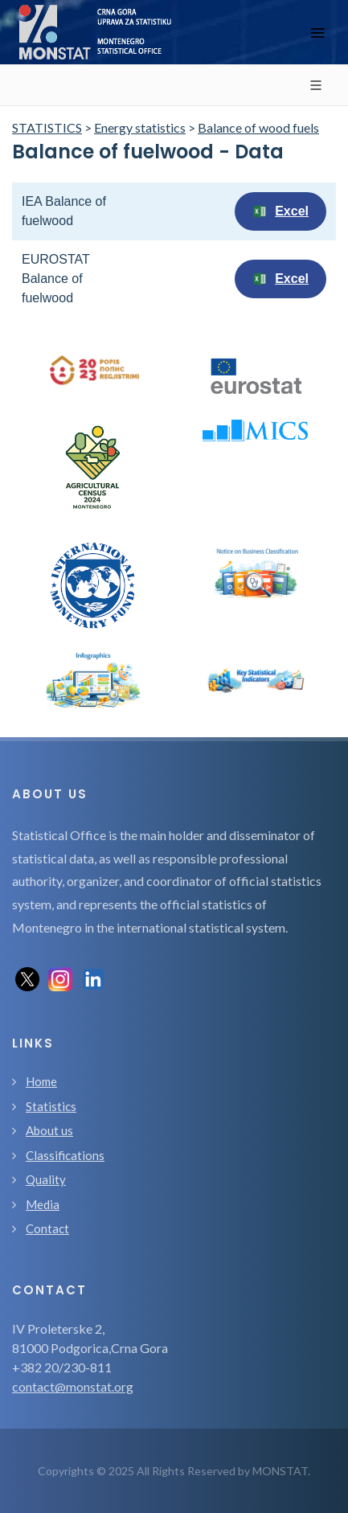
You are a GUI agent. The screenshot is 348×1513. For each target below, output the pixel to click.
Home (41, 1081)
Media (42, 1204)
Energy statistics (140, 127)
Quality (46, 1179)
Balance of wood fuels (258, 127)
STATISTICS (47, 127)
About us (49, 1130)
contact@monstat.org (72, 1386)
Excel (280, 211)
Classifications (65, 1155)
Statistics (51, 1106)
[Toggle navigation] (317, 32)
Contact (47, 1228)
